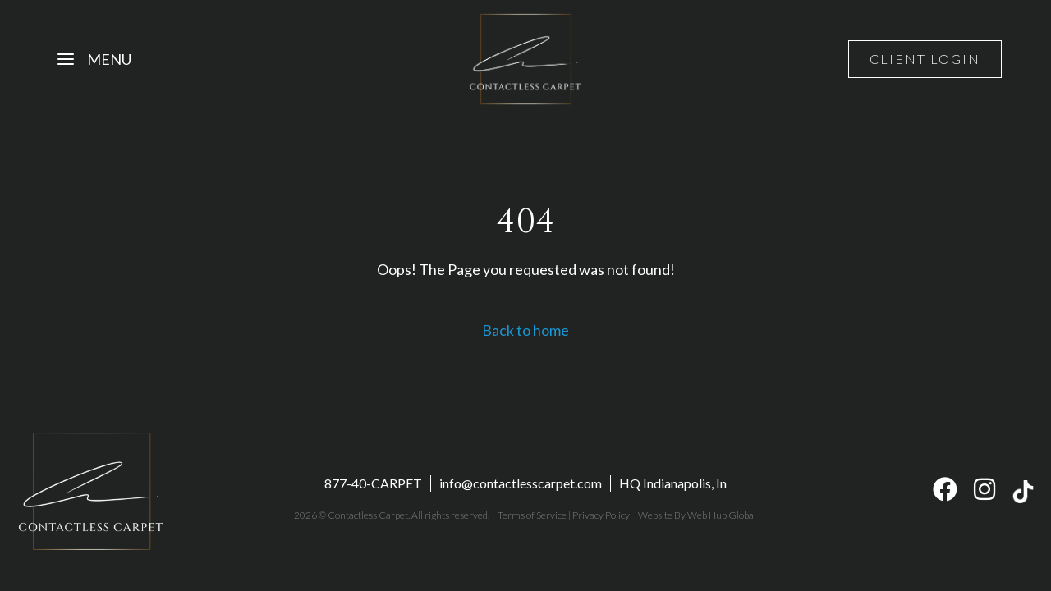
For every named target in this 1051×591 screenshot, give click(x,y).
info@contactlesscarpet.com (520, 483)
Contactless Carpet (368, 515)
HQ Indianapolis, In (673, 483)
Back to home (525, 330)
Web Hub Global (721, 515)
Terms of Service (532, 515)
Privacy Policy (601, 515)
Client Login (925, 58)
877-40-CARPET (373, 483)
